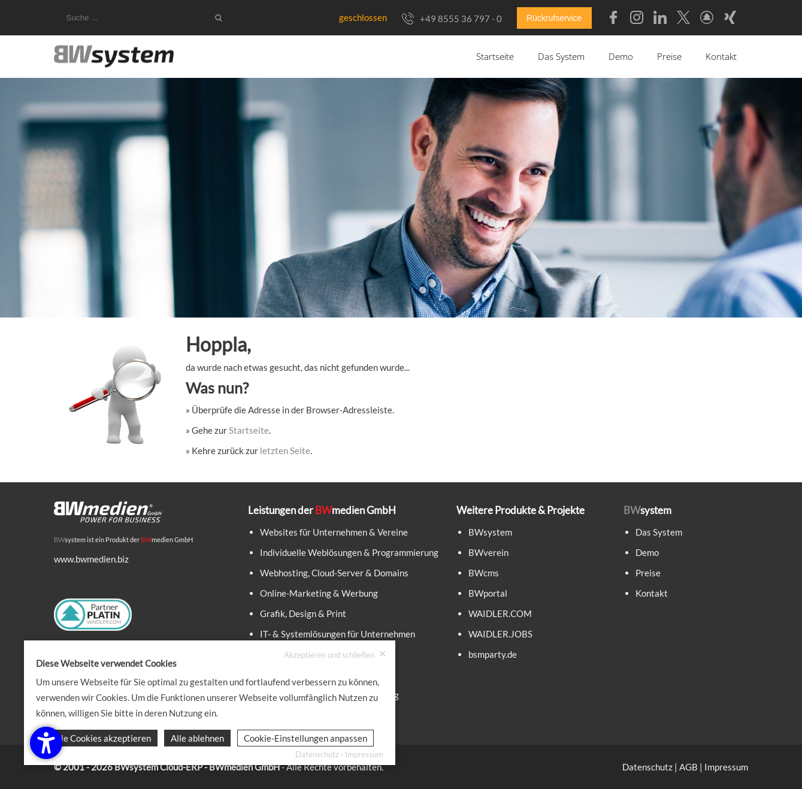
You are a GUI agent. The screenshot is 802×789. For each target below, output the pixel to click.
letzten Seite (285, 450)
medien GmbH (167, 539)
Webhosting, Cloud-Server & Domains (334, 572)
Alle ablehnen (197, 738)
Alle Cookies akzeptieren (102, 738)
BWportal (487, 593)
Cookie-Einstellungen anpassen (305, 738)
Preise (669, 56)
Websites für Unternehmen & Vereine (334, 532)
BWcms (483, 572)
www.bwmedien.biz (91, 559)
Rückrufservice (554, 18)
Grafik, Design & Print (303, 613)
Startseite (495, 56)
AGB (688, 766)
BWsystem (490, 532)
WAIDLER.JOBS (500, 633)
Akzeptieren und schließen (335, 654)
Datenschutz (647, 766)
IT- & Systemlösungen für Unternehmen (337, 633)
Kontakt (721, 56)
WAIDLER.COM (500, 613)
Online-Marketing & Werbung (319, 593)
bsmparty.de (492, 654)
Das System (561, 56)
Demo (621, 56)
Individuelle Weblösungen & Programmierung (349, 552)
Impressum (726, 766)
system (70, 539)
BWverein (488, 552)
